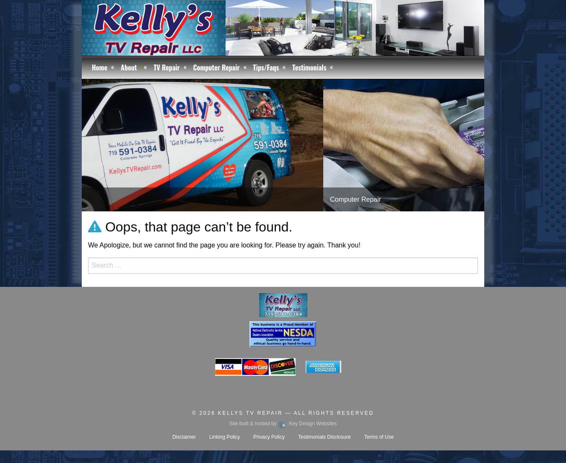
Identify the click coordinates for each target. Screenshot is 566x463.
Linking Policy (224, 437)
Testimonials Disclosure (324, 437)
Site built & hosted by (283, 424)
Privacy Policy (269, 437)
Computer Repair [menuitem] (216, 67)
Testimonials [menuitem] (309, 67)
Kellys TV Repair (250, 413)
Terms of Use (379, 437)
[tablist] (283, 145)
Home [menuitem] (99, 67)
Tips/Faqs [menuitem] (266, 67)
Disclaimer (184, 437)
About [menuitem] (129, 67)
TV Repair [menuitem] (166, 67)
